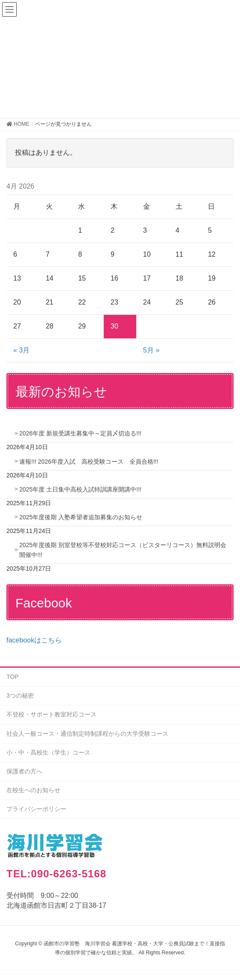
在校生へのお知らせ (33, 790)
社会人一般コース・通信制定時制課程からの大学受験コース (87, 733)
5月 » (151, 350)
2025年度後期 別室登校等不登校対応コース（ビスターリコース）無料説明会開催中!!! (122, 550)
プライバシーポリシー (36, 808)
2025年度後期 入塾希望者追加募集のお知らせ (80, 517)
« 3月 (21, 350)
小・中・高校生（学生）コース (48, 752)
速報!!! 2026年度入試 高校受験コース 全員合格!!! (88, 461)
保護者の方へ (24, 771)
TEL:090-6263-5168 (56, 873)
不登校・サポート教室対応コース (51, 714)
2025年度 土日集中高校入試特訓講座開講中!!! (80, 489)
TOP (12, 676)
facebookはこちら (34, 640)
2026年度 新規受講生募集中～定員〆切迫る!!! (80, 433)
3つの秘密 (20, 695)
